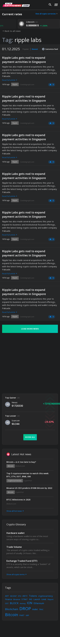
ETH (19, 596)
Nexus (14, 402)
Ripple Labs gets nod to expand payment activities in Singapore (24, 60)
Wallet (35, 609)
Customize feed (50, 49)
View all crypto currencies (46, 14)
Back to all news (11, 31)
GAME (43, 599)
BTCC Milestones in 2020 (18, 499)
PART (21, 615)
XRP (27, 615)
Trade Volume (14, 546)
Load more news (30, 328)
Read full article (10, 80)
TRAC (41, 609)
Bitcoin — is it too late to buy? (21, 462)
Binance (16, 599)
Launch (36, 599)
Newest (35, 49)
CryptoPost (27, 480)
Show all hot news (15, 511)
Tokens (33, 595)
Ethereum (39, 603)
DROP (25, 608)
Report (50, 599)
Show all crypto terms (16, 574)
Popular (26, 49)
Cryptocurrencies (14, 480)
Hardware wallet (15, 533)
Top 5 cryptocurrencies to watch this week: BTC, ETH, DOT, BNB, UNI (27, 475)
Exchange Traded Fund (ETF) (21, 560)
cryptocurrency (45, 595)
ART (7, 596)
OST (7, 603)
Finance (8, 599)
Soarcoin (16, 420)
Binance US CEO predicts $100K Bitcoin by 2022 (29, 488)
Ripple (15, 84)
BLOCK (14, 603)
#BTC (25, 596)
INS (30, 599)
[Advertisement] (26, 363)
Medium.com (20, 466)
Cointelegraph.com (27, 84)
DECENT (13, 596)
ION (29, 603)
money (23, 603)
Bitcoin (10, 466)
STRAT (24, 599)
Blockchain (11, 609)
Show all (30, 437)
